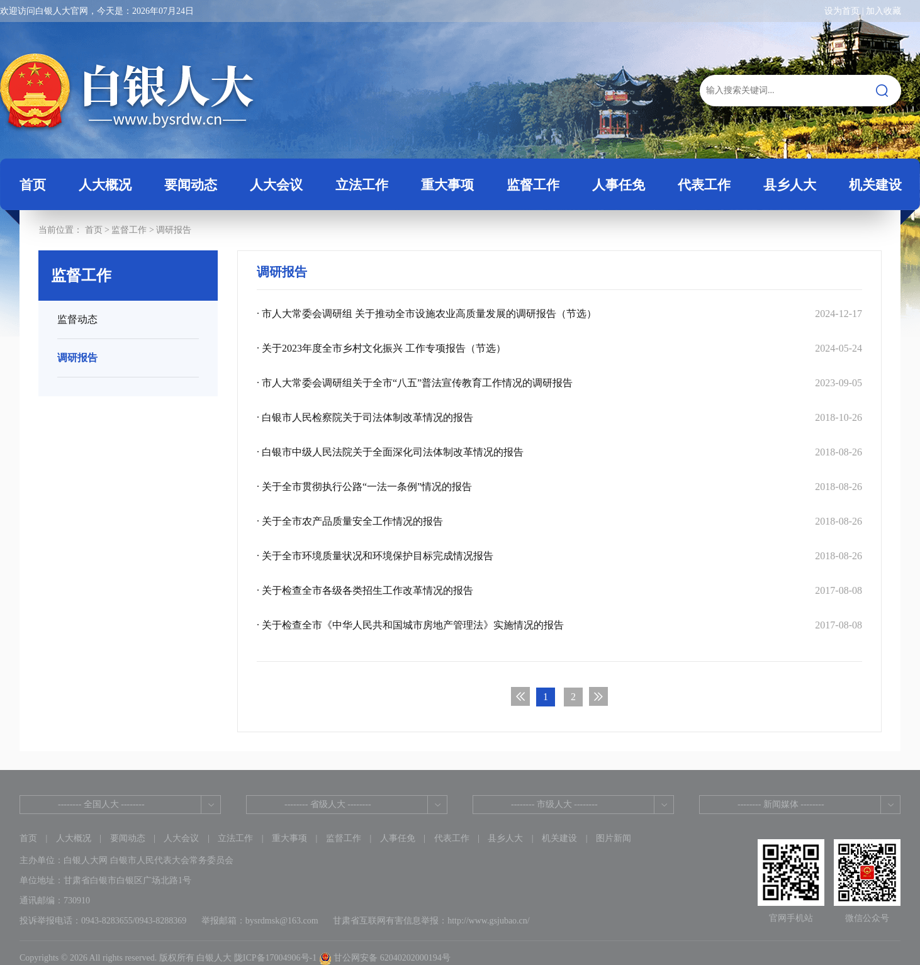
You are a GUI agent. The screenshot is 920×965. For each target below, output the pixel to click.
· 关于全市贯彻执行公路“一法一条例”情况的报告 (559, 486)
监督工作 (129, 230)
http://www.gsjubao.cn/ (488, 920)
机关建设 (559, 838)
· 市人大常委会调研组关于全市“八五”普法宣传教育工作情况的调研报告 (559, 382)
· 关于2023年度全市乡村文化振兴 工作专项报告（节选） (559, 348)
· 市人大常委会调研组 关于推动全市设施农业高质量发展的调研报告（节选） (559, 313)
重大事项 (289, 838)
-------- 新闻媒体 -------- (781, 804)
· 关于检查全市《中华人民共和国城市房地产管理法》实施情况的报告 (559, 625)
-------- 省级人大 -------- (327, 804)
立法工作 (235, 838)
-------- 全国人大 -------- (101, 804)
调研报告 (173, 230)
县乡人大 (505, 838)
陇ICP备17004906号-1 (275, 957)
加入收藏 (883, 11)
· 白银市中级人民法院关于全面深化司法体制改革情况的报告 (559, 452)
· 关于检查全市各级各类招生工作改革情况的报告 (559, 590)
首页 (33, 184)
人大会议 (181, 838)
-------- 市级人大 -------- (554, 804)
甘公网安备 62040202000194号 (385, 957)
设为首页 (842, 11)
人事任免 (397, 838)
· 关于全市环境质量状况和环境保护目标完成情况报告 (559, 555)
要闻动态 (127, 838)
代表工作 (451, 838)
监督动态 (77, 319)
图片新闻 (613, 838)
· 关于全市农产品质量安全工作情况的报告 (559, 521)
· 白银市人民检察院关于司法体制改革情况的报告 (559, 417)
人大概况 (73, 838)
